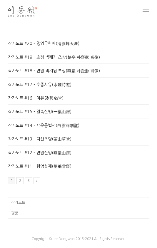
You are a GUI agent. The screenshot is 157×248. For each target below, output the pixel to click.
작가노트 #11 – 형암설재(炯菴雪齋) (39, 166)
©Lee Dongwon (62, 239)
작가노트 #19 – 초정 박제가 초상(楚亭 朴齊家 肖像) (54, 57)
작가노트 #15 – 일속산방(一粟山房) (39, 112)
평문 (14, 213)
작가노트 (18, 203)
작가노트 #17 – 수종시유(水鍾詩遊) (39, 85)
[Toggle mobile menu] (146, 9)
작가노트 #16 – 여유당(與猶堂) (36, 98)
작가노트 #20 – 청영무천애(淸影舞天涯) (43, 43)
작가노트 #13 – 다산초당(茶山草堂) (39, 139)
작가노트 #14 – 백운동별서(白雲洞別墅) (43, 125)
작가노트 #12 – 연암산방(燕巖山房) (39, 153)
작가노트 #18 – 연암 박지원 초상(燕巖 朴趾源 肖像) (54, 71)
